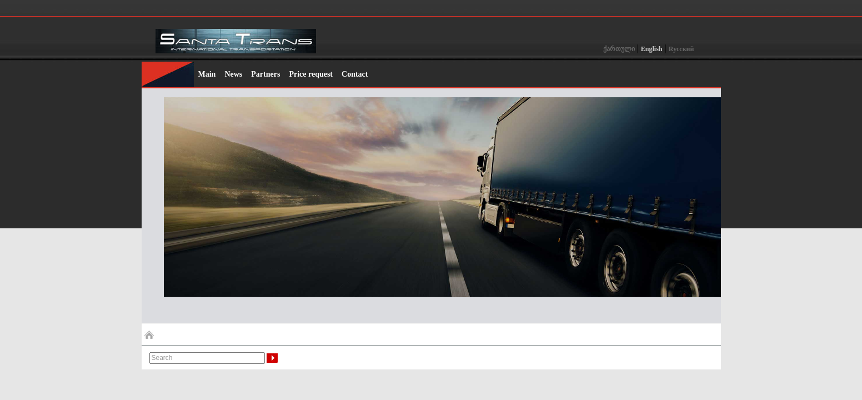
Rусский (681, 49)
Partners (265, 74)
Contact (355, 74)
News (233, 74)
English (652, 49)
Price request (311, 74)
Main (207, 74)
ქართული (619, 49)
